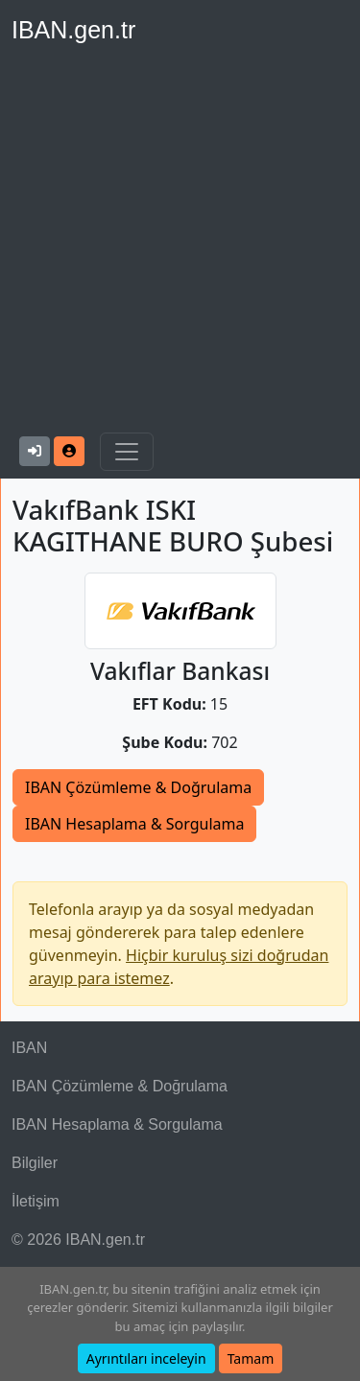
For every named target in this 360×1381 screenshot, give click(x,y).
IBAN (29, 1048)
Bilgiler (35, 1163)
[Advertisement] (180, 243)
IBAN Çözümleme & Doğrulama (138, 787)
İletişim (36, 1201)
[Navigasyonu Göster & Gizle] (127, 452)
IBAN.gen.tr (73, 29)
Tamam (251, 1358)
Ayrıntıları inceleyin (146, 1358)
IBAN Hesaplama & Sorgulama (134, 823)
